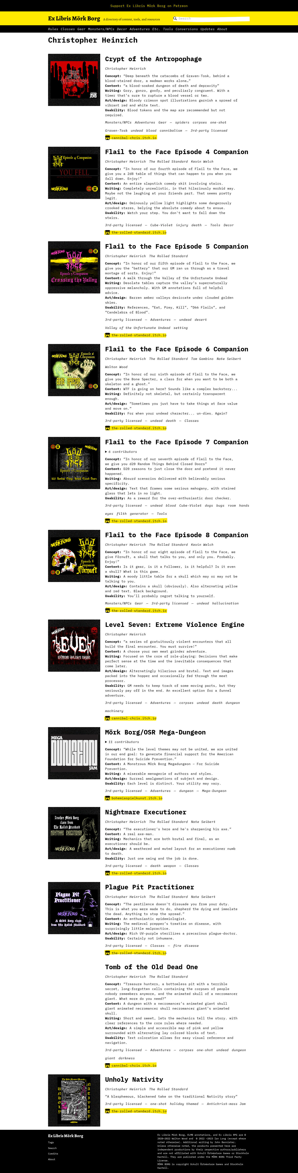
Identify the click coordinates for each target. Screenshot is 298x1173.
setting (181, 328)
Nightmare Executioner (145, 812)
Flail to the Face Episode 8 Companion (176, 534)
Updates (207, 29)
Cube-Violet (161, 225)
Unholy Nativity (134, 1079)
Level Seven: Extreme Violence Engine (174, 624)
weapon (170, 866)
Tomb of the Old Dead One (151, 966)
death (196, 225)
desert (201, 320)
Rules (53, 29)
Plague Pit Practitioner (149, 887)
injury (182, 225)
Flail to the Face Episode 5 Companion (176, 246)
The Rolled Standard (168, 161)
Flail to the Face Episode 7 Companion (176, 442)
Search (52, 1148)
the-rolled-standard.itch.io (136, 232)
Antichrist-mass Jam (226, 1104)
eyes (109, 514)
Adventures (140, 29)
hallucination (225, 603)
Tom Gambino (202, 359)
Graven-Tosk (116, 130)
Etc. (156, 29)
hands (244, 505)
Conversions (187, 29)
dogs (209, 505)
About (222, 29)
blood (151, 130)
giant (110, 1058)
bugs (220, 505)
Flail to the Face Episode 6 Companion (176, 349)
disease (192, 946)
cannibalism (171, 130)
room (232, 505)
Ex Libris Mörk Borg (74, 18)
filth (122, 514)
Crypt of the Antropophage (153, 58)
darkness (127, 1058)
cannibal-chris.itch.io (130, 137)
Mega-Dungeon (214, 791)
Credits (53, 1153)
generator (139, 514)
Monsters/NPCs (101, 29)
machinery (114, 711)
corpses (200, 122)
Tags (51, 1142)
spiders (182, 122)
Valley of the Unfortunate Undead (137, 328)
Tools (168, 29)
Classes (68, 29)
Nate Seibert (229, 359)
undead (137, 130)
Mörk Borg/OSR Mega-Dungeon (155, 732)
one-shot (218, 122)
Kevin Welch (202, 161)
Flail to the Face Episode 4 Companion (176, 151)
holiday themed (184, 1104)
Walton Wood (116, 367)
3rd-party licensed (209, 130)
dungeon (233, 703)
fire (177, 946)
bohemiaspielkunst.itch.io (134, 798)
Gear (81, 29)
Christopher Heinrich (125, 68)
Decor (122, 29)
